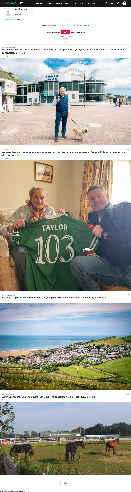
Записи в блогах (83, 25)
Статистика (64, 25)
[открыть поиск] (106, 3)
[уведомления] (112, 3)
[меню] (21, 3)
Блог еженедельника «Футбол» (12, 400)
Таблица (73, 25)
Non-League (5, 56)
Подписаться (8, 19)
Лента (44, 25)
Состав (50, 25)
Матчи (56, 25)
